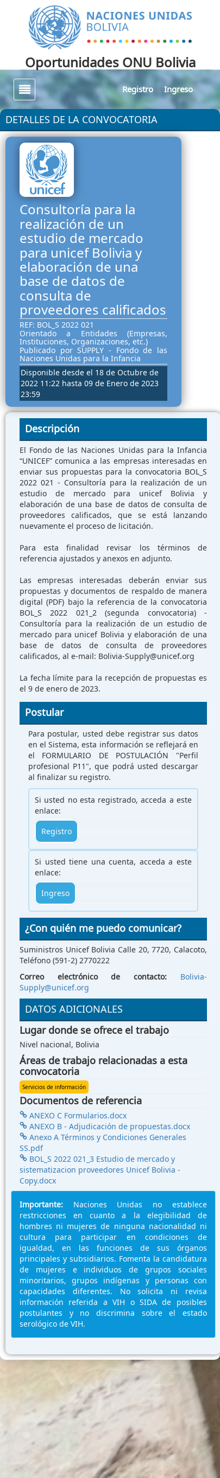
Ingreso (178, 89)
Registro (137, 89)
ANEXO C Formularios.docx (73, 1115)
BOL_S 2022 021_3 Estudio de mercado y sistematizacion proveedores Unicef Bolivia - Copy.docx (100, 1170)
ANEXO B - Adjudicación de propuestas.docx (105, 1126)
